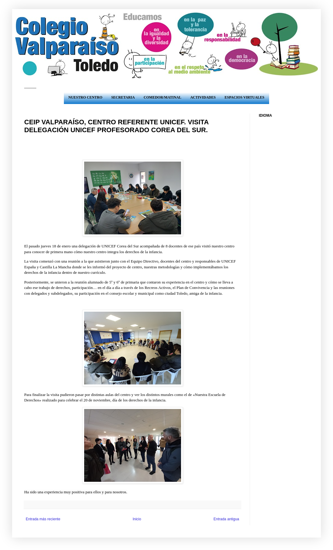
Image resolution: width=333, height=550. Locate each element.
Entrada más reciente (43, 519)
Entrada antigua (226, 519)
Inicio (137, 519)
